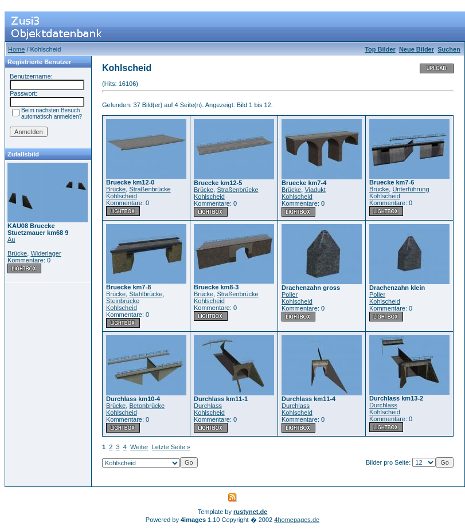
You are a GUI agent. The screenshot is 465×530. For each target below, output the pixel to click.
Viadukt (315, 189)
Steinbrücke (122, 300)
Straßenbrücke (149, 189)
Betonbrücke (147, 405)
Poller (290, 294)
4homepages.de (296, 519)
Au (11, 239)
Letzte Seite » (171, 446)
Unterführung (410, 189)
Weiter (139, 446)
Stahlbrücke (145, 293)
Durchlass (208, 405)
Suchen (448, 49)
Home (16, 49)
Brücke (17, 253)
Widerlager (45, 253)
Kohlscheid (121, 196)
